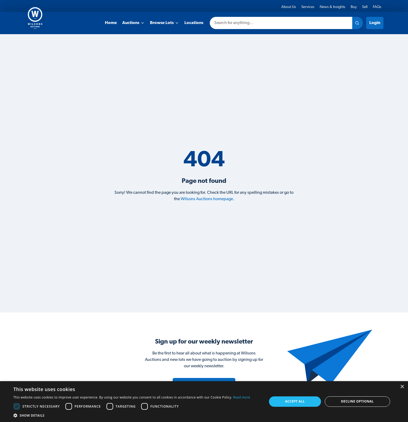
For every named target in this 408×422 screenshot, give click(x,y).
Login (374, 23)
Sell (364, 7)
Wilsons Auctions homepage (207, 199)
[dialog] (204, 401)
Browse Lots (164, 23)
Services (307, 7)
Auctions (133, 23)
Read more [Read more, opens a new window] (241, 397)
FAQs (377, 7)
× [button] (402, 387)
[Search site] (357, 23)
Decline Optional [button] (357, 401)
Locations (193, 23)
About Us (288, 7)
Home (111, 23)
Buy (354, 7)
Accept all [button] (295, 401)
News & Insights (332, 7)
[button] (131, 415)
